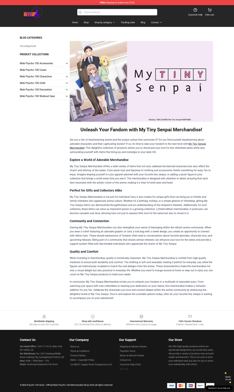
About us (74, 346)
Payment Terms (127, 351)
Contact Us (125, 360)
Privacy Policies (78, 355)
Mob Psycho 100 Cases (33, 69)
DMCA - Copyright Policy (82, 360)
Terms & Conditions (79, 351)
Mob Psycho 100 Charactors (36, 76)
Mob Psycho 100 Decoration (36, 89)
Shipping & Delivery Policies (133, 346)
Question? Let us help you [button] (219, 388)
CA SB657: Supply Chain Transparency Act (91, 364)
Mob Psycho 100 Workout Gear (37, 96)
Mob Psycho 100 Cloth (32, 83)
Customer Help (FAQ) (130, 364)
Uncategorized (28, 46)
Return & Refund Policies (132, 355)
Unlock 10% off (228, 378)
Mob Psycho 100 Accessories (36, 63)
